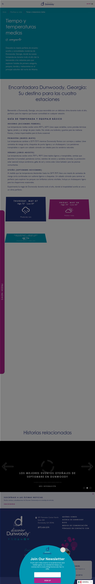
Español (83, 582)
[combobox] (85, 582)
